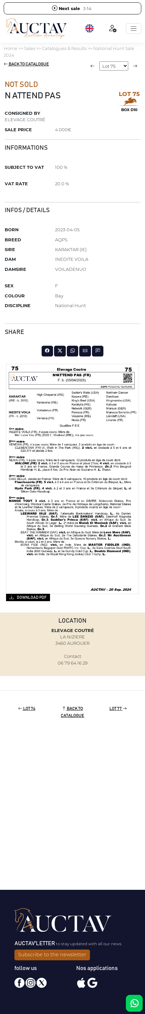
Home (10, 48)
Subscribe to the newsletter (52, 955)
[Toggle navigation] (133, 28)
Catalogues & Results (64, 48)
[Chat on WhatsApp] (134, 1003)
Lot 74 (26, 709)
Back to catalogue (26, 64)
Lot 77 (118, 709)
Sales (29, 48)
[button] (90, 28)
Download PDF (28, 597)
